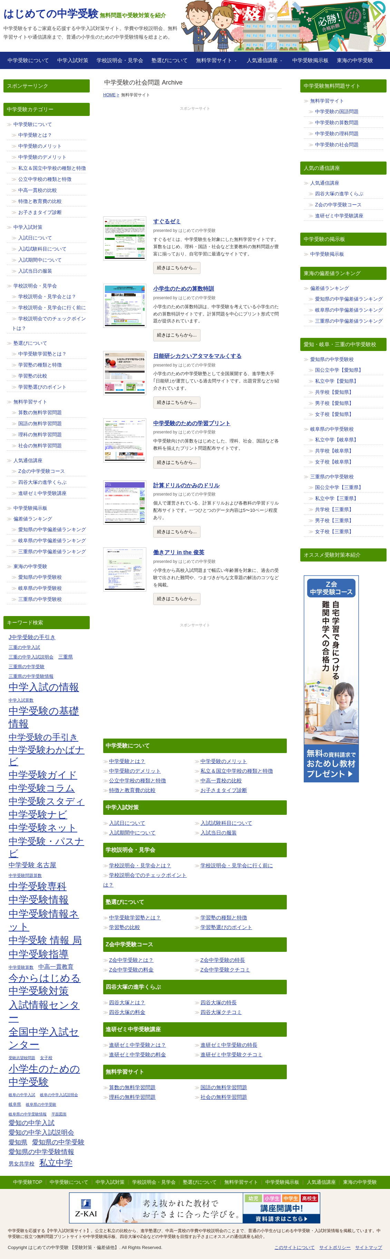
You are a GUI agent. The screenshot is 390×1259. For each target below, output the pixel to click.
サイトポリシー (335, 1247)
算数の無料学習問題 (132, 1087)
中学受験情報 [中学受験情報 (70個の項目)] (39, 899)
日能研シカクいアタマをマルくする (197, 356)
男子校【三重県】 (334, 520)
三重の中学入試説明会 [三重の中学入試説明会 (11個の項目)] (31, 657)
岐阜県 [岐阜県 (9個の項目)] (15, 1104)
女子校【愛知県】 (334, 414)
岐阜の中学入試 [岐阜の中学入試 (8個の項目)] (22, 1095)
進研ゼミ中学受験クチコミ (232, 1054)
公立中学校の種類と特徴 (137, 780)
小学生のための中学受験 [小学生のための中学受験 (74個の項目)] (44, 1075)
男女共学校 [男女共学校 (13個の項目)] (22, 1164)
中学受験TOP (27, 1182)
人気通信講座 (262, 62)
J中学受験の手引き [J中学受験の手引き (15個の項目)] (32, 637)
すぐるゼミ (167, 221)
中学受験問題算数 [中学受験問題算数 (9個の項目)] (25, 875)
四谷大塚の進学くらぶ (42, 482)
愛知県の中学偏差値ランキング (52, 529)
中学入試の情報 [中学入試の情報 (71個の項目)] (44, 687)
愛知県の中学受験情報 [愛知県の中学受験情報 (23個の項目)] (41, 1151)
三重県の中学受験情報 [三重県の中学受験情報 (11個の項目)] (31, 676)
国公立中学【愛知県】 (339, 370)
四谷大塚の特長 (219, 1002)
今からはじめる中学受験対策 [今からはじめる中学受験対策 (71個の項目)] (45, 985)
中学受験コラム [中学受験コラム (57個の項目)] (42, 788)
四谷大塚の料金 (127, 1012)
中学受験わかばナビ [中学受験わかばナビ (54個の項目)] (47, 756)
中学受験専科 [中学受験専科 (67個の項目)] (38, 886)
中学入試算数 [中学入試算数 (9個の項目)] (21, 700)
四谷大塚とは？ (127, 1002)
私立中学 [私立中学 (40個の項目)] (55, 1162)
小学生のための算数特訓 (183, 289)
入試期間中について (132, 833)
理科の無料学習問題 (132, 1097)
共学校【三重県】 (334, 509)
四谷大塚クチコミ (221, 1012)
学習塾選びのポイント (226, 927)
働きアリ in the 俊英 (178, 552)
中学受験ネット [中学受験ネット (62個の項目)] (43, 827)
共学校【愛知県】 (334, 392)
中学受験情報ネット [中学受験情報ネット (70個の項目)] (44, 920)
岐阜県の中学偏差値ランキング (52, 540)
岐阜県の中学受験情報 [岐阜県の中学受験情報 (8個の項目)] (28, 1114)
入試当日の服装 (219, 833)
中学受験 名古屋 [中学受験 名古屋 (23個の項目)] (32, 865)
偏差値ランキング (32, 518)
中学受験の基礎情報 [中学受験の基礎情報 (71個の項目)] (44, 717)
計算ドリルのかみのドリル (186, 485)
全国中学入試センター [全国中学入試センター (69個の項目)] (44, 1038)
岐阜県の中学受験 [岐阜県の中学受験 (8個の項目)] (41, 1104)
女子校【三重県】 (334, 531)
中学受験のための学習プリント (192, 423)
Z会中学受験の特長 (223, 960)
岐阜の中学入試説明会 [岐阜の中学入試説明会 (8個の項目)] (59, 1095)
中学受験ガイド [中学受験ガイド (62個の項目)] (43, 775)
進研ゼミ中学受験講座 (42, 493)
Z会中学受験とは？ (131, 960)
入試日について (127, 823)
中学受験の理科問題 (337, 133)
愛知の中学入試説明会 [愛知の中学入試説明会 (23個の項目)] (41, 1132)
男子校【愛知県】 (334, 403)
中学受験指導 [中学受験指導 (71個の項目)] (39, 954)
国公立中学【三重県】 (339, 487)
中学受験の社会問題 (337, 144)
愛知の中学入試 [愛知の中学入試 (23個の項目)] (32, 1122)
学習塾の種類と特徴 (224, 917)
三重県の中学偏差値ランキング (52, 551)
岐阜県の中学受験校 (40, 588)
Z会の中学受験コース (41, 471)
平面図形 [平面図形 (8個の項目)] (59, 1114)
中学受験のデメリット (135, 771)
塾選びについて (170, 60)
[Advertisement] (195, 159)
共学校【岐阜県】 (334, 450)
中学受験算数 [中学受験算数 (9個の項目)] (21, 967)
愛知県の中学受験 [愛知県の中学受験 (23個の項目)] (58, 1142)
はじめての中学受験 (50, 13)
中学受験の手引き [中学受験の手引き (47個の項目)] (43, 737)
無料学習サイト (214, 62)
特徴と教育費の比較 (132, 790)
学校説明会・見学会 (120, 60)
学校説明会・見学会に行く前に (237, 865)
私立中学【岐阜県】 (337, 439)
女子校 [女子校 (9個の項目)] (46, 1057)
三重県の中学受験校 (40, 599)
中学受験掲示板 (310, 60)
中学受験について (28, 60)
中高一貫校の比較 (221, 780)
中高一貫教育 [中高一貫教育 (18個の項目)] (56, 966)
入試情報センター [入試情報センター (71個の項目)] (44, 1011)
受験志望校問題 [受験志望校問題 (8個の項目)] (22, 1058)
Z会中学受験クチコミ (225, 970)
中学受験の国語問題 (337, 111)
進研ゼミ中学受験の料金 (137, 1054)
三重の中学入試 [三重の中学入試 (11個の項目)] (24, 647)
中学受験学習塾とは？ (135, 917)
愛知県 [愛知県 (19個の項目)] (18, 1142)
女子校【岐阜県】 (334, 462)
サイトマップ (368, 1247)
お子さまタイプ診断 (224, 790)
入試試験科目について (226, 823)
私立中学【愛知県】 (337, 381)
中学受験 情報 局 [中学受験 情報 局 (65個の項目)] (45, 940)
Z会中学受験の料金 (131, 970)
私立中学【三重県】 (337, 498)
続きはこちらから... (177, 267)
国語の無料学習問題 (224, 1087)
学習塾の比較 (124, 927)
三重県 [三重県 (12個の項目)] (65, 657)
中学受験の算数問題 (337, 122)
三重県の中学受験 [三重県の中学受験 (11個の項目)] (27, 666)
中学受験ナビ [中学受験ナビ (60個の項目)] (38, 814)
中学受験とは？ (127, 761)
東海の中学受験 (355, 60)
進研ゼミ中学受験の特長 (229, 1045)
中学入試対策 (72, 60)
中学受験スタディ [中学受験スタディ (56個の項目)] (47, 801)
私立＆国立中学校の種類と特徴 (237, 771)
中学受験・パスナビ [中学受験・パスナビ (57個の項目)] (46, 847)
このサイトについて (294, 1247)
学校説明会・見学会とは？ (140, 865)
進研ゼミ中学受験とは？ (137, 1045)
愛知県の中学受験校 (40, 577)
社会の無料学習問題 (224, 1097)
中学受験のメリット (224, 761)
